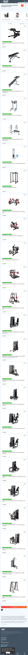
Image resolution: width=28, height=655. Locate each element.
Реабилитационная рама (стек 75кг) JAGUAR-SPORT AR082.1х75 (13, 163)
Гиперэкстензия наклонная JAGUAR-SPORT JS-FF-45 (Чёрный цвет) (13, 44)
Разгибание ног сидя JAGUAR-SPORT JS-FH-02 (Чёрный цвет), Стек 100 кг (13, 453)
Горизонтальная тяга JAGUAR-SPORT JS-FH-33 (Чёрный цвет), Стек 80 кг (13, 405)
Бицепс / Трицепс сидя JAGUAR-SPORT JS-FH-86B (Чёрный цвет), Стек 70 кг (14, 549)
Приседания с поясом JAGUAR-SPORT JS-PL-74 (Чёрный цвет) (13, 283)
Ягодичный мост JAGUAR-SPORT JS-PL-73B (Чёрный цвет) (12, 235)
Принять (8, 652)
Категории (22, 23)
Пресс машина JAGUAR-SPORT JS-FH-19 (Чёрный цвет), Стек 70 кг (13, 429)
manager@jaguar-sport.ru (5, 642)
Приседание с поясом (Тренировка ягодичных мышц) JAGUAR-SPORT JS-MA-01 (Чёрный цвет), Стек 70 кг (13, 357)
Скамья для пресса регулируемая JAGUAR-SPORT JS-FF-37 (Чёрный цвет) (12, 92)
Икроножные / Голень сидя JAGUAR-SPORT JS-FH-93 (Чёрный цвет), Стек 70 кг (13, 333)
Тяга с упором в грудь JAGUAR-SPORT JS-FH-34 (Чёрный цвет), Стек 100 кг (13, 525)
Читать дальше (4, 624)
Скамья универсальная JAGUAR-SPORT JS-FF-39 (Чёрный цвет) (13, 67)
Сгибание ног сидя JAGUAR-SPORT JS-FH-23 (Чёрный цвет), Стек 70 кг (13, 501)
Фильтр (9, 23)
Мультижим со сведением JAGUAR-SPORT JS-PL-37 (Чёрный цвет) (13, 308)
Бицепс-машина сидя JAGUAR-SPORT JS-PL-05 (10, 259)
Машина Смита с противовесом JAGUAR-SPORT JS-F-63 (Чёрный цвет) (13, 597)
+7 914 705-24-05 (3, 639)
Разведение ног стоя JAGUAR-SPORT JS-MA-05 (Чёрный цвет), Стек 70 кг (13, 381)
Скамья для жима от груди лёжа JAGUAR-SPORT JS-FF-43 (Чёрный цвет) (12, 140)
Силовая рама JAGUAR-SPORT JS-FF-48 (9, 187)
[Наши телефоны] (26, 1)
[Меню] (1, 1)
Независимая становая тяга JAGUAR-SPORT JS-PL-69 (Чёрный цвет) (13, 212)
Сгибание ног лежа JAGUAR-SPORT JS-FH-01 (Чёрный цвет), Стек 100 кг (14, 477)
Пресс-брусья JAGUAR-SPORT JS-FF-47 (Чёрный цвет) (12, 115)
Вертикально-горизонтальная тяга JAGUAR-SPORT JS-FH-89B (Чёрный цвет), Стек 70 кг (13, 573)
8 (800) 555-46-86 (3, 638)
